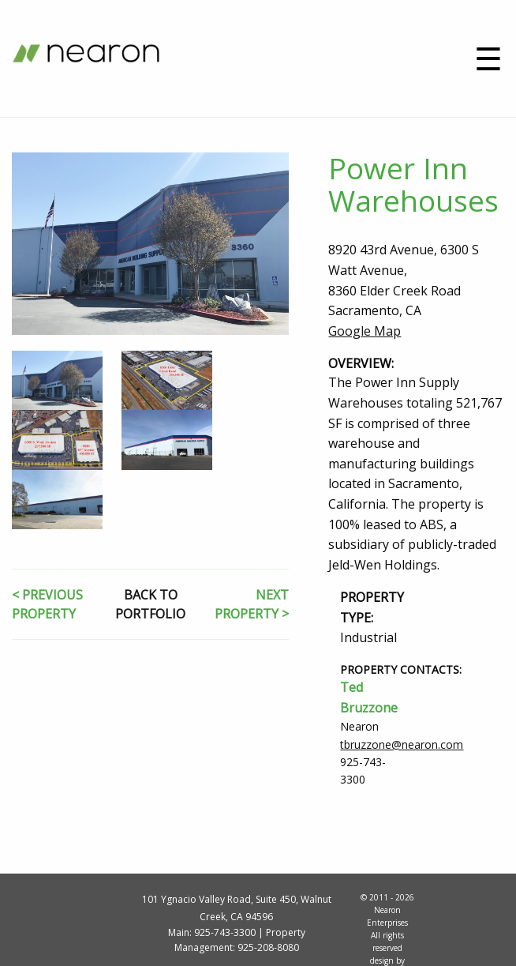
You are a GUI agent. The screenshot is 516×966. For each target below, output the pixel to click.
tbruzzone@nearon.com (401, 744)
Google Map (364, 331)
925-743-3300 (225, 932)
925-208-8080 (268, 947)
